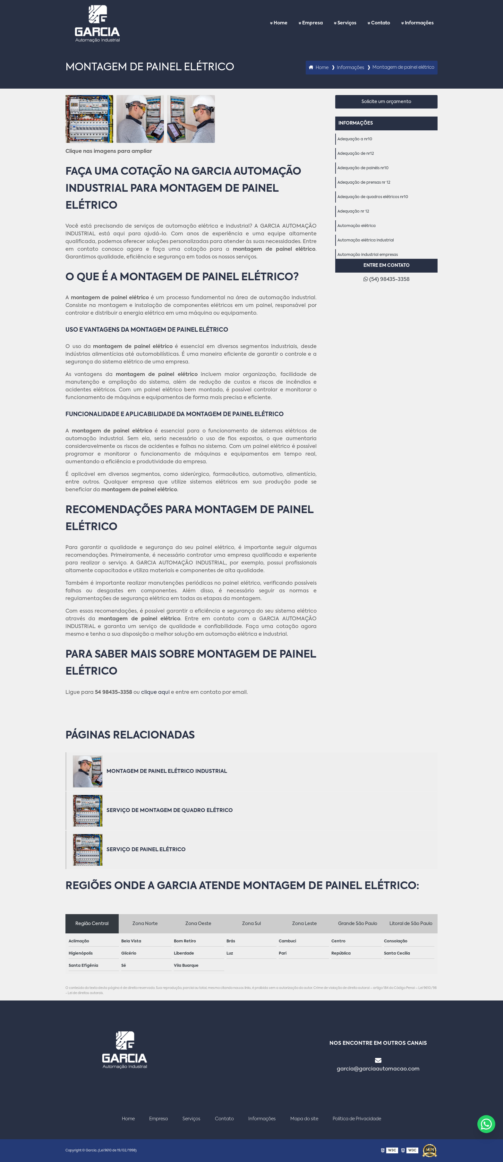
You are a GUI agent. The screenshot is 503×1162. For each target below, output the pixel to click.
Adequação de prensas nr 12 (363, 183)
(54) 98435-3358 (386, 279)
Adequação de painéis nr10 (362, 168)
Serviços (346, 23)
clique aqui (155, 692)
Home (280, 23)
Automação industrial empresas (367, 255)
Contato (380, 23)
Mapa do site (304, 1119)
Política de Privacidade (357, 1119)
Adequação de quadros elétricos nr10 (372, 197)
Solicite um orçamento (386, 102)
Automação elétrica (356, 226)
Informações (419, 23)
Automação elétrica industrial (365, 240)
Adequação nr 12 (353, 212)
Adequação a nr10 (354, 139)
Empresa (312, 23)
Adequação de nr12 (355, 154)
